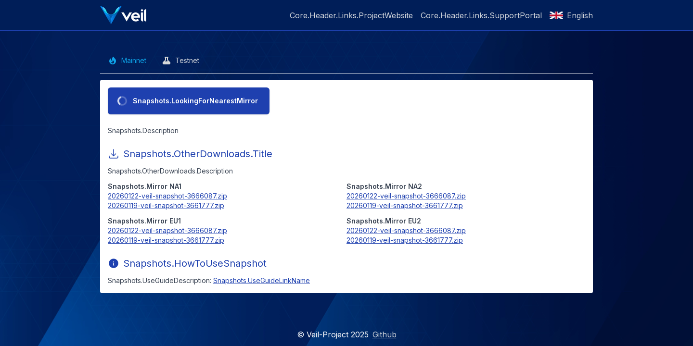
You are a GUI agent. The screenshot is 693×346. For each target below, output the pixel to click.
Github (384, 334)
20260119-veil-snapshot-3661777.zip (166, 205)
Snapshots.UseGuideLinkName (261, 280)
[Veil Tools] (123, 15)
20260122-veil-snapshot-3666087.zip (167, 196)
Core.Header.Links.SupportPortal (481, 15)
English (571, 15)
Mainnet (127, 60)
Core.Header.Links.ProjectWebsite (351, 15)
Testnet (180, 60)
